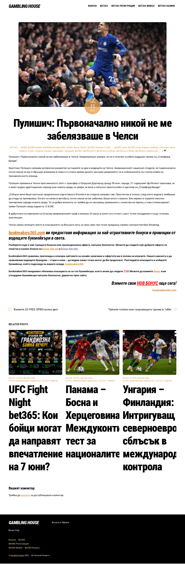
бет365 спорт (134, 148)
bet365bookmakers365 (54, 148)
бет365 (91, 148)
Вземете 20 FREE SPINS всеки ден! (36, 310)
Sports (83, 148)
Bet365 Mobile (146, 5)
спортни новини (43, 151)
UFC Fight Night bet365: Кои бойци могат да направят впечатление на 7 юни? (36, 428)
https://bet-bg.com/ (25, 379)
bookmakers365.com (27, 233)
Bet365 (104, 5)
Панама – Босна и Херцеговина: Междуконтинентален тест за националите (113, 422)
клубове (154, 148)
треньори (69, 151)
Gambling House (17, 556)
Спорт (107, 148)
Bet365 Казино (166, 5)
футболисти (89, 151)
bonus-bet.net (50, 249)
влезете (25, 495)
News (76, 148)
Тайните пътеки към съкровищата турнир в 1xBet (139, 310)
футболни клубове (106, 151)
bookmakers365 (74, 264)
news (124, 148)
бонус (156, 271)
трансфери (57, 151)
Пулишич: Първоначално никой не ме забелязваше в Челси (92, 130)
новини (23, 151)
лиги (172, 148)
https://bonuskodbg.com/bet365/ (25, 381)
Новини (99, 148)
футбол (78, 151)
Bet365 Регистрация (123, 5)
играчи (145, 148)
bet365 (13, 148)
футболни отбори (125, 151)
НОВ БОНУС (147, 283)
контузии (164, 148)
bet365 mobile (35, 148)
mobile (69, 148)
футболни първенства (146, 151)
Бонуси (92, 5)
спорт (31, 151)
